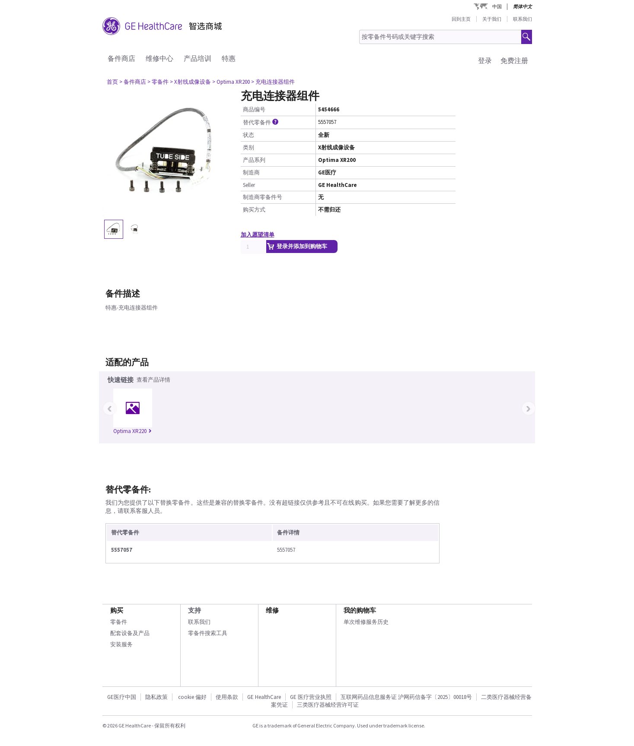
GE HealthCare (264, 697)
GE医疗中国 (121, 697)
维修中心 (159, 58)
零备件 (118, 622)
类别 (248, 147)
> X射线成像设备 (190, 81)
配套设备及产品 (130, 633)
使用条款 (227, 697)
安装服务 (121, 644)
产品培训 (197, 58)
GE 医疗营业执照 (310, 697)
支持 (194, 610)
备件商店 (121, 58)
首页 (112, 81)
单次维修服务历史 (366, 622)
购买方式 (254, 209)
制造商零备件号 (262, 197)
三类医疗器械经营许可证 (328, 704)
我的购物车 (360, 610)
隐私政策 (156, 697)
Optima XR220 (132, 431)
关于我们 (491, 19)
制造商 (251, 172)
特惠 (229, 58)
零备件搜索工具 (207, 633)
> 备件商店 (132, 81)
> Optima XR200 (231, 81)
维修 (272, 610)
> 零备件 (158, 81)
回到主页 (461, 19)
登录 (485, 60)
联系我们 (522, 19)
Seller (249, 185)
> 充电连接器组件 (273, 81)
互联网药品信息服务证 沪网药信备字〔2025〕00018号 (406, 697)
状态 (248, 135)
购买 (116, 610)
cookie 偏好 (192, 697)
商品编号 (254, 109)
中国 (497, 6)
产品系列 (254, 160)
